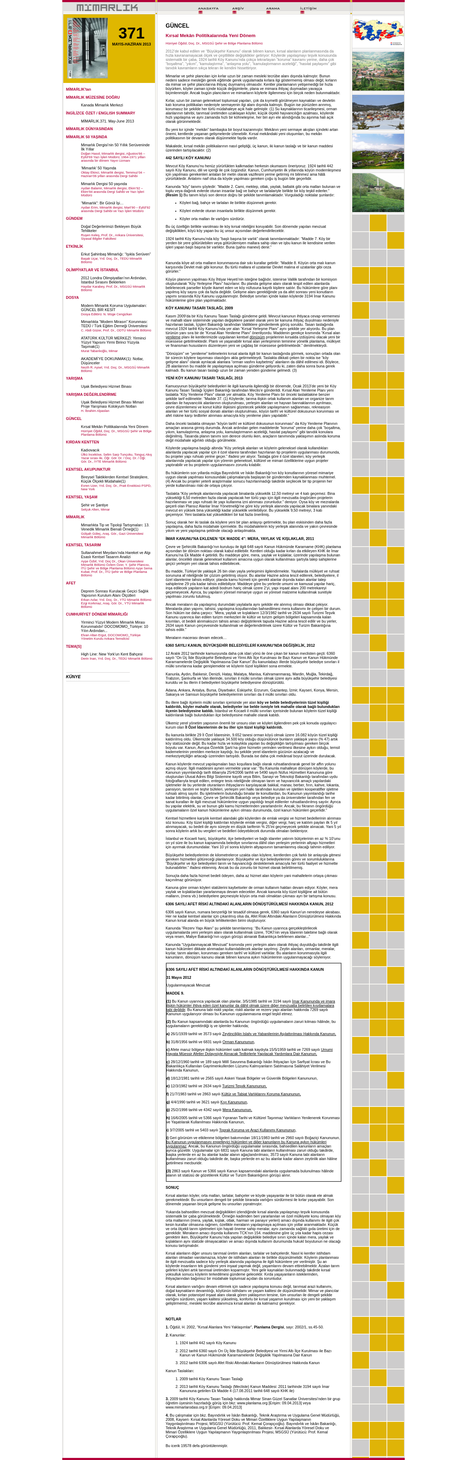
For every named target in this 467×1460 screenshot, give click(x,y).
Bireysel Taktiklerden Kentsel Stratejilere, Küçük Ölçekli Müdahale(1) (115, 479)
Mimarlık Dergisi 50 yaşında (104, 184)
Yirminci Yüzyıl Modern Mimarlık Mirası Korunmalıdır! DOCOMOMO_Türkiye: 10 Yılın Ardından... (114, 626)
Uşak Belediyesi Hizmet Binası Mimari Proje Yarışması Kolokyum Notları (112, 404)
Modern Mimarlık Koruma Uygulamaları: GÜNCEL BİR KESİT (114, 307)
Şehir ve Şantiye (94, 505)
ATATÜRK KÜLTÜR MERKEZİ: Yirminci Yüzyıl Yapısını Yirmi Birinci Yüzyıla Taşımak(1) (113, 342)
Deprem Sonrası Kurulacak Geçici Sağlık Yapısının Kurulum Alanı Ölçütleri (115, 593)
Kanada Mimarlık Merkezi (102, 105)
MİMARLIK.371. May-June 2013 (107, 121)
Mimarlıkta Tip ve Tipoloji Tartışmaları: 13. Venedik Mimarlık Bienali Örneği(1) (115, 527)
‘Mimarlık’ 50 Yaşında (98, 168)
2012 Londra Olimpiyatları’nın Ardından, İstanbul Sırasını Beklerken (114, 280)
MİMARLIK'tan (78, 89)
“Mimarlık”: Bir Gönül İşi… (102, 203)
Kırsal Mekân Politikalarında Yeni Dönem (115, 426)
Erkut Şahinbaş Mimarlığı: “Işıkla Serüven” (116, 254)
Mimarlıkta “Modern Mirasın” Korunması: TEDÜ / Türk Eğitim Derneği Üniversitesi (114, 324)
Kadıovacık (90, 450)
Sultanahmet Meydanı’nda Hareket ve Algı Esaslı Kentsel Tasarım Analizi (116, 554)
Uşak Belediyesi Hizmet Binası (106, 386)
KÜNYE (73, 676)
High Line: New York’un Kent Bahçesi (112, 654)
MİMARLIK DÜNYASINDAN (89, 129)
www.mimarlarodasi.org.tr (187, 1407)
